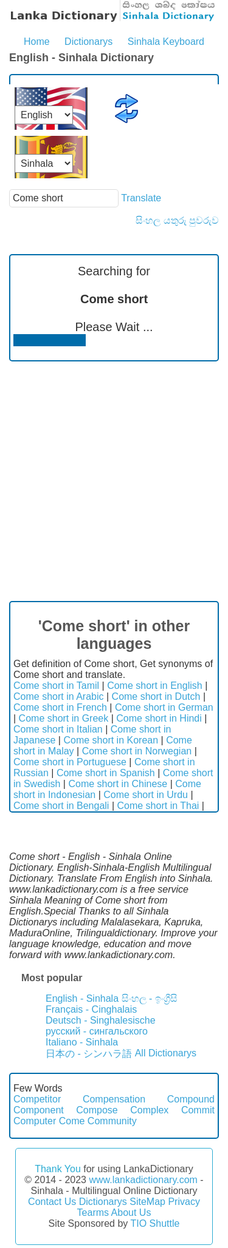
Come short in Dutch (156, 696)
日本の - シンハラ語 (89, 1053)
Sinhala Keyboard (166, 41)
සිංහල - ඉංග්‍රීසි (150, 998)
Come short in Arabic (58, 696)
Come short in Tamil (56, 685)
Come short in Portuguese (69, 762)
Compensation (114, 1099)
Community (112, 1121)
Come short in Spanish (106, 773)
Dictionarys (88, 41)
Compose (96, 1110)
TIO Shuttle (154, 1223)
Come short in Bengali (61, 805)
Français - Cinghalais (91, 1009)
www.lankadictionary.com (143, 1180)
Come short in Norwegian (137, 751)
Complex (149, 1110)
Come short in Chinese (117, 784)
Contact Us (52, 1201)
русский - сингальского (97, 1031)
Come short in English (154, 685)
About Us (131, 1212)
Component (38, 1110)
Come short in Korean (110, 740)
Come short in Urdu (145, 795)
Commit (198, 1110)
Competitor (37, 1099)
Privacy (183, 1201)
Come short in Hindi (159, 718)
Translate (141, 198)
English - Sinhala (82, 998)
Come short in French (60, 707)
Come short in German (164, 707)
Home (37, 41)
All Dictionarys (165, 1053)
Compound (191, 1099)
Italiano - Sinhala (82, 1042)
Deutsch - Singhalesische (101, 1020)
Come (72, 1121)
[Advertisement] (114, 481)
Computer (34, 1121)
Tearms (93, 1212)
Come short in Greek (64, 718)
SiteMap (147, 1201)
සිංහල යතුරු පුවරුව (177, 220)
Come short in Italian (58, 729)
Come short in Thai (158, 805)
